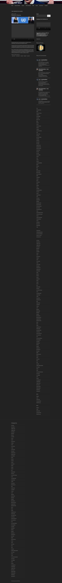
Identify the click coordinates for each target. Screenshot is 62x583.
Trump (37, 220)
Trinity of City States (39, 217)
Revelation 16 (38, 349)
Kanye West (38, 298)
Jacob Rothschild (38, 293)
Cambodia (37, 251)
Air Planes (37, 240)
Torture (37, 215)
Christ (37, 259)
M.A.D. (37, 164)
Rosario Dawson (38, 354)
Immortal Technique (14, 475)
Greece (37, 283)
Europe (37, 277)
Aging (37, 111)
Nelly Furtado (38, 328)
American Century (17, 5)
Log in (37, 409)
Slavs (37, 360)
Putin (37, 196)
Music (37, 323)
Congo (37, 262)
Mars (37, 167)
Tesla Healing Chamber (39, 212)
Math (37, 169)
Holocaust (37, 288)
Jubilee (37, 296)
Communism (38, 261)
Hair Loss (37, 151)
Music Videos (38, 172)
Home (12, 5)
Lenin (37, 307)
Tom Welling (38, 375)
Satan (37, 357)
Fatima (37, 280)
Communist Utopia (39, 130)
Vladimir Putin (38, 383)
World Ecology (38, 386)
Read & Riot (38, 199)
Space (37, 368)
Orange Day (38, 177)
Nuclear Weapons (28, 5)
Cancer (37, 124)
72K (37, 108)
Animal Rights (38, 116)
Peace (37, 180)
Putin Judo (37, 198)
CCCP (37, 254)
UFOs (37, 376)
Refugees (37, 201)
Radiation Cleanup (16, 15)
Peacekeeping (38, 339)
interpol (37, 156)
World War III (38, 391)
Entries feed (38, 399)
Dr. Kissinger (38, 270)
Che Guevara (38, 256)
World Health (38, 225)
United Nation (38, 381)
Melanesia (37, 312)
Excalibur (37, 138)
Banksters (37, 248)
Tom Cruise (38, 373)
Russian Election (38, 204)
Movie (37, 322)
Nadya (37, 325)
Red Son (37, 344)
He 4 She (37, 153)
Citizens (37, 127)
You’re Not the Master (39, 233)
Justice (37, 159)
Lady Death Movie (44, 79)
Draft (37, 132)
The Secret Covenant (39, 214)
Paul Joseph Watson (39, 338)
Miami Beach (38, 315)
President (46, 5)
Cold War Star (38, 230)
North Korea (38, 331)
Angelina (37, 114)
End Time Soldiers (38, 137)
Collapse (23, 5)
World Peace (38, 389)
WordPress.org (38, 402)
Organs (37, 5)
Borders (37, 122)
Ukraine (37, 378)
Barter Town (38, 119)
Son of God (37, 367)
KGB (37, 301)
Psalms (37, 193)
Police (37, 183)
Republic (37, 346)
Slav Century (41, 5)
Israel (37, 291)
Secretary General (38, 206)
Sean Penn (12, 544)
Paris (37, 336)
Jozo (39, 79)
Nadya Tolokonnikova (42, 69)
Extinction (37, 140)
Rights (37, 352)
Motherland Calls (38, 320)
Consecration (38, 264)
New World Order (38, 330)
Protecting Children (39, 190)
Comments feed (38, 412)
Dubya (37, 272)
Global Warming (38, 146)
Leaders (37, 306)
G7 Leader (37, 143)
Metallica (37, 314)
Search (49, 15)
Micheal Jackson (38, 317)
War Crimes (38, 384)
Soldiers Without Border (39, 365)
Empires (37, 275)
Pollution (37, 185)
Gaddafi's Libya (38, 145)
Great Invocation (38, 148)
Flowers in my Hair (38, 235)
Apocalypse (38, 246)
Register (37, 396)
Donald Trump (38, 267)
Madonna (37, 309)
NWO (33, 5)
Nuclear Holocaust (39, 333)
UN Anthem (38, 222)
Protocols (37, 191)
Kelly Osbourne (38, 299)
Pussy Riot (17, 3)
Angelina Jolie (38, 243)
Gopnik (12, 467)
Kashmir (37, 161)
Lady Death (38, 304)
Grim (37, 285)
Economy (37, 135)
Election (12, 459)
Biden (37, 121)
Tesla (37, 370)
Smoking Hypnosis (39, 209)
